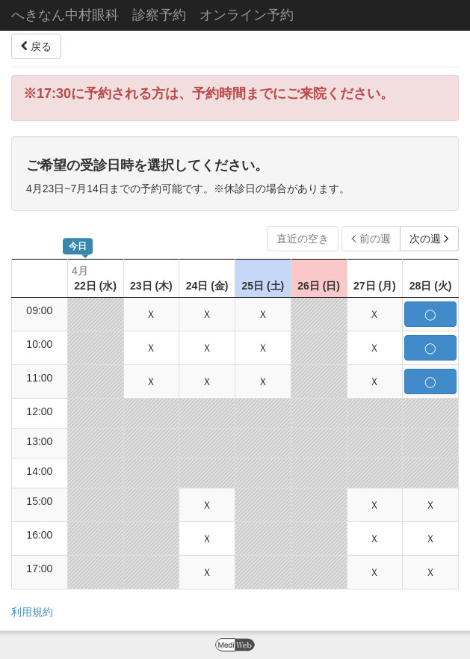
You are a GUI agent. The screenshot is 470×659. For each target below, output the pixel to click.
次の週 (429, 239)
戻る (36, 46)
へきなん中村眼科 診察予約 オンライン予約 (152, 14)
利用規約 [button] (32, 612)
